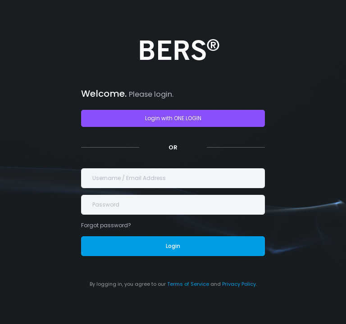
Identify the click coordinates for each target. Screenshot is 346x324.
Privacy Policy (239, 284)
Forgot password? (106, 225)
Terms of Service (188, 284)
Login (173, 246)
